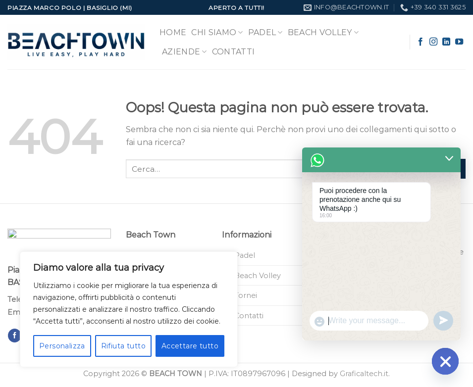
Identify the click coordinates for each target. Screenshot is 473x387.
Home (172, 32)
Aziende (184, 52)
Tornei (245, 295)
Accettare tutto (189, 345)
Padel (265, 33)
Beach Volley (323, 33)
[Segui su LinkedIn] (446, 42)
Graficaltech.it (364, 373)
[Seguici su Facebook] (420, 42)
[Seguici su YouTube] (459, 42)
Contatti (233, 51)
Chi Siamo (217, 33)
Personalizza (62, 345)
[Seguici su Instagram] (433, 42)
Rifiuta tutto (123, 345)
